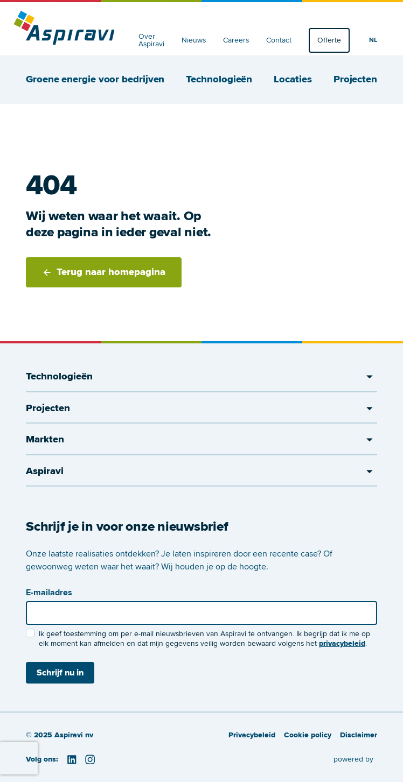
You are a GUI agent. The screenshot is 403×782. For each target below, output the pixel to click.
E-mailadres (49, 592)
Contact (278, 40)
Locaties (292, 79)
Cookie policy (307, 735)
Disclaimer (358, 735)
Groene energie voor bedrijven (95, 79)
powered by (353, 759)
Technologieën (219, 79)
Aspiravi (201, 471)
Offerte (329, 40)
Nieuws (194, 40)
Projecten (355, 79)
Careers (236, 40)
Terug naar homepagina (104, 272)
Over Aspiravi (151, 40)
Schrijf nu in (60, 672)
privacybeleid (342, 643)
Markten (201, 439)
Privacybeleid (251, 735)
